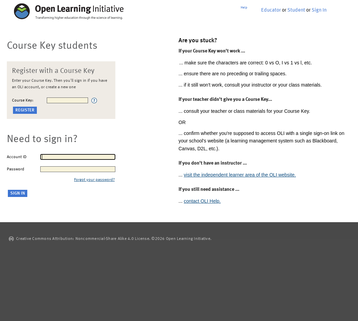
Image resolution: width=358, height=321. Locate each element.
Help (244, 7)
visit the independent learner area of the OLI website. (240, 175)
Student (296, 10)
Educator (271, 10)
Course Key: (22, 100)
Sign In (319, 10)
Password (15, 169)
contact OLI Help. (202, 201)
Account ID (17, 157)
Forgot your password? (94, 180)
